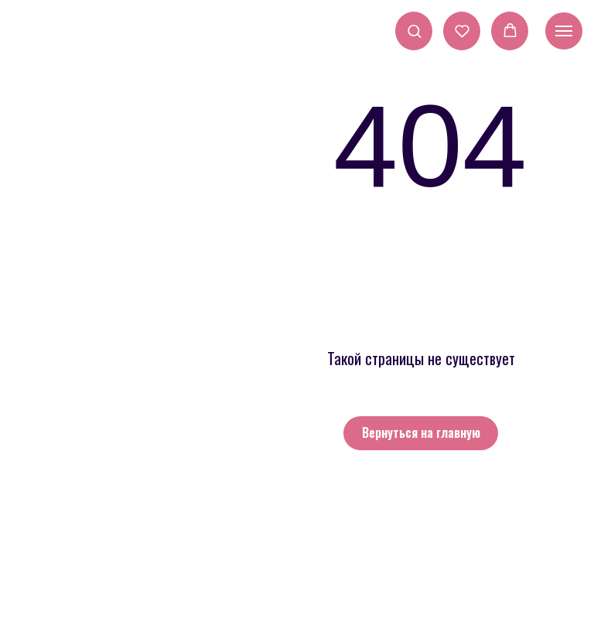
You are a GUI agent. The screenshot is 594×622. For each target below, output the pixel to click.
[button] (414, 30)
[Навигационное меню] (563, 31)
